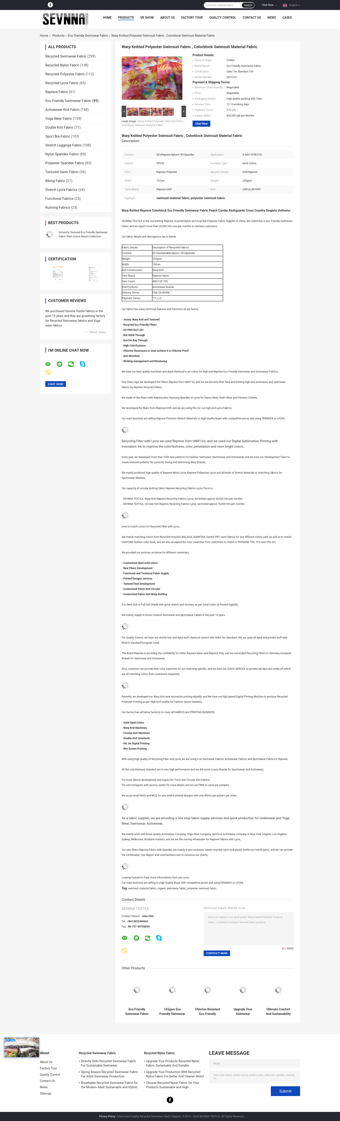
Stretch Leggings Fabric (63, 145)
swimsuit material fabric (142, 888)
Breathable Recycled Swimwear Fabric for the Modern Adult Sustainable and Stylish (109, 1085)
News (272, 17)
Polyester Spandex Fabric (64, 163)
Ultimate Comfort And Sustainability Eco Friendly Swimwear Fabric (278, 1012)
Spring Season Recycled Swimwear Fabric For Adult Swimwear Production (109, 1074)
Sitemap (45, 1093)
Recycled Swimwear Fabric (66, 56)
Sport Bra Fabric (57, 136)
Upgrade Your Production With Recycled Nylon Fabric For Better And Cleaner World (175, 1074)
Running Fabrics (57, 207)
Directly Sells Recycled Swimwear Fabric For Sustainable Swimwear (108, 1063)
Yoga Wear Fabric (58, 119)
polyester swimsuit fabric (201, 888)
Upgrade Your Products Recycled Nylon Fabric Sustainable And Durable (172, 1063)
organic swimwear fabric (171, 888)
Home (107, 17)
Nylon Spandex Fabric (62, 154)
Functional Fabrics (59, 199)
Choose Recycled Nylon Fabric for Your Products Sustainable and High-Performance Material (172, 1085)
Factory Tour (192, 17)
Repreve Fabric (56, 92)
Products (126, 17)
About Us (167, 17)
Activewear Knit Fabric (62, 110)
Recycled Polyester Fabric (65, 74)
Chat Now (267, 5)
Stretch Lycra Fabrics (61, 190)
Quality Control (222, 17)
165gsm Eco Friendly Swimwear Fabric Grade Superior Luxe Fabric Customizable (172, 1012)
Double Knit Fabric (59, 127)
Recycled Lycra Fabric (61, 83)
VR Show (147, 17)
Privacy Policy (107, 1116)
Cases (287, 17)
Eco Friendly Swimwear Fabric (88, 35)
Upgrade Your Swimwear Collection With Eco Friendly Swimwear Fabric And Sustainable (243, 1012)
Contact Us (252, 17)
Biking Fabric (55, 181)
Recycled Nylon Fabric (62, 65)
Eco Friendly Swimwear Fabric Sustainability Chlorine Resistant (137, 1012)
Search (248, 5)
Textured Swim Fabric (61, 172)
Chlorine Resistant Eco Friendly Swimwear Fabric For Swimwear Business (207, 1012)
